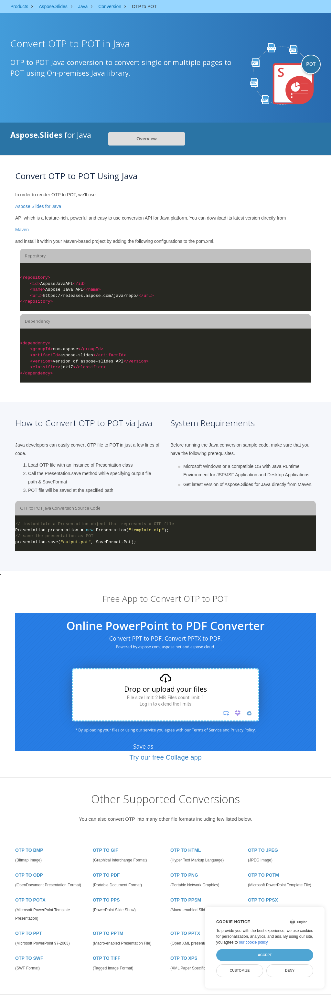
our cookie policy (253, 942)
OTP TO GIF (105, 850)
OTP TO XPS (184, 958)
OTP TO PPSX (263, 900)
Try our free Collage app (165, 757)
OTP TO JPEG (263, 850)
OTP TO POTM (263, 875)
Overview (146, 138)
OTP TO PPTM (108, 933)
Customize (240, 970)
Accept (265, 955)
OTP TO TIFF (106, 958)
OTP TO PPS (106, 900)
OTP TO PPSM (185, 900)
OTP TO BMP (29, 850)
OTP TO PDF (106, 875)
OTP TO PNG (184, 875)
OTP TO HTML (185, 850)
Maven (22, 229)
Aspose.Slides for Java (38, 206)
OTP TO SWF (29, 958)
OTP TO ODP (29, 875)
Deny (289, 970)
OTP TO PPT (28, 933)
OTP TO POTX (30, 900)
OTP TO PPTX (185, 933)
